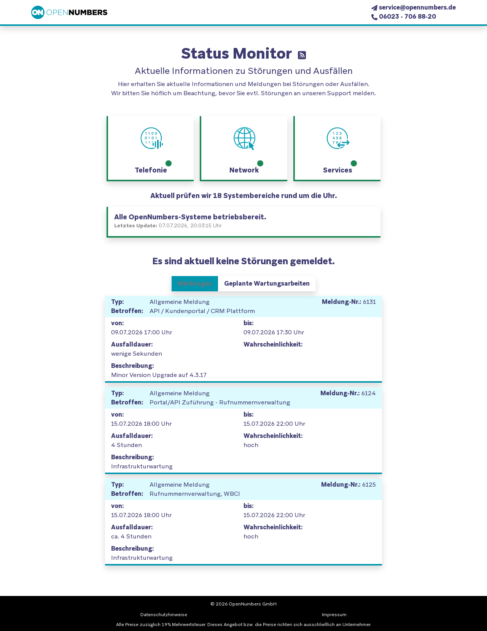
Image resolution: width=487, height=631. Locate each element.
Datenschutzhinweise (163, 615)
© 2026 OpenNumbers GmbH (243, 604)
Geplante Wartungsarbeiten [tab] (267, 284)
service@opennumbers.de (417, 7)
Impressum (334, 615)
